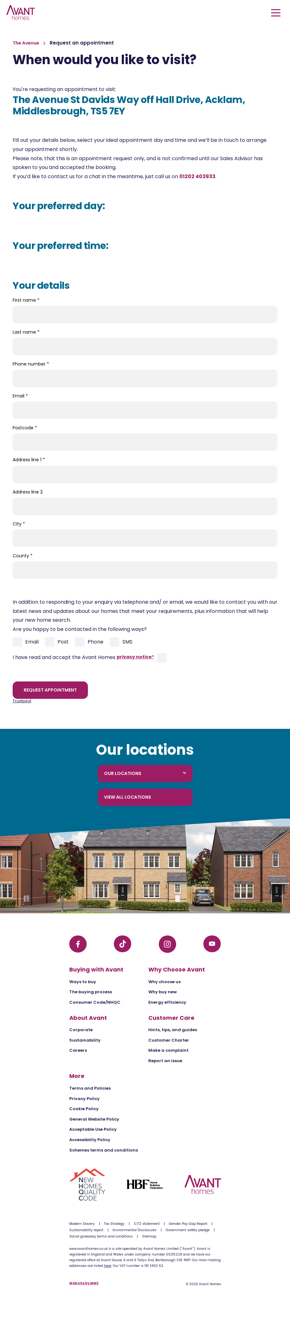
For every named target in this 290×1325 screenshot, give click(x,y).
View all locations (127, 797)
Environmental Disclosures (135, 1230)
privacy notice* (135, 657)
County (23, 555)
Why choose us (164, 982)
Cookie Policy (84, 1109)
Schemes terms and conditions (103, 1150)
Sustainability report (86, 1230)
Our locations (145, 773)
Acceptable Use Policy (93, 1129)
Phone (89, 642)
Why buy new (162, 992)
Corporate (81, 1030)
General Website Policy (94, 1119)
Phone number (31, 363)
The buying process (90, 992)
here (107, 1265)
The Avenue (26, 43)
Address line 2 (28, 491)
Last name (26, 332)
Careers (78, 1050)
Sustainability (85, 1040)
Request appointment (50, 690)
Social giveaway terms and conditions (101, 1236)
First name (26, 300)
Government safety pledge (188, 1230)
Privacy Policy (84, 1099)
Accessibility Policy (89, 1140)
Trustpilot (22, 701)
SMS (121, 642)
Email (20, 395)
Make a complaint (168, 1050)
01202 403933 (197, 176)
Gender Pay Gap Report (188, 1223)
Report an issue (165, 1061)
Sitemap (149, 1236)
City (19, 523)
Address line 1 (29, 459)
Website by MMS (84, 1283)
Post (57, 642)
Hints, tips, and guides (172, 1030)
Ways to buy (82, 982)
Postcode (25, 427)
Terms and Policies (90, 1088)
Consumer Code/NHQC (94, 1002)
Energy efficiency (167, 1002)
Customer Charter (168, 1040)
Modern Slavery (82, 1223)
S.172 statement (147, 1223)
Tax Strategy (114, 1223)
